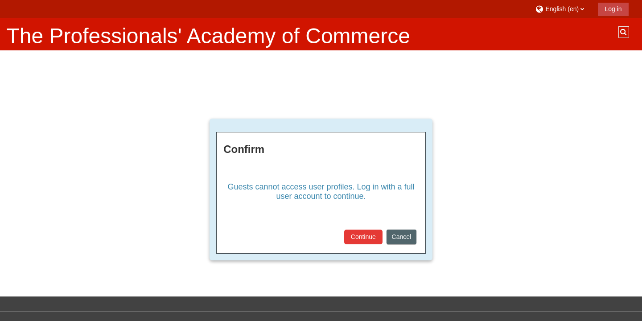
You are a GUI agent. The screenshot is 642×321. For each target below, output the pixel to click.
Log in (613, 8)
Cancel (402, 236)
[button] (563, 9)
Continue (363, 236)
